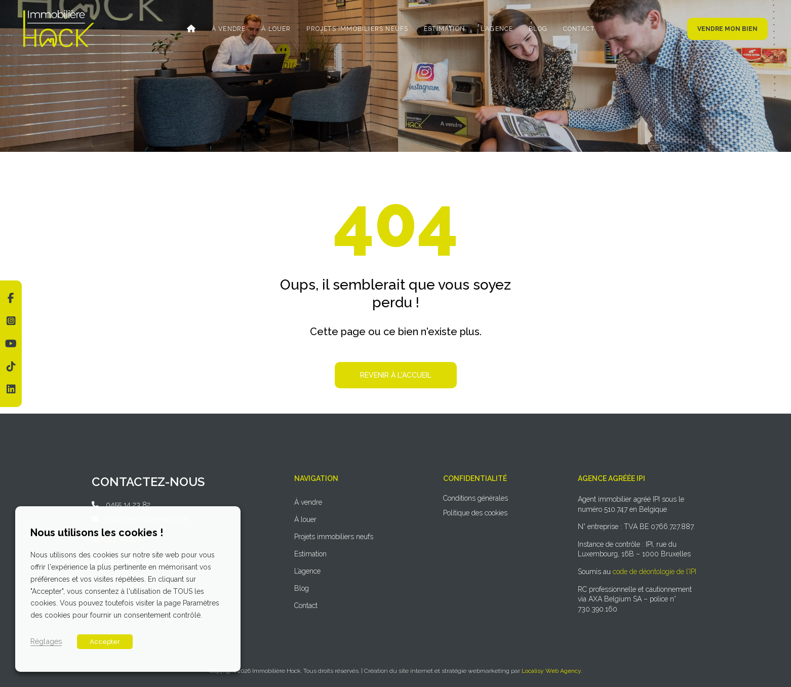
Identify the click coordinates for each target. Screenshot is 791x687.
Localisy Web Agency (551, 670)
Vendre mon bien (727, 28)
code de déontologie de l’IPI (654, 572)
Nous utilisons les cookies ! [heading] (96, 533)
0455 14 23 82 (128, 505)
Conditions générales (475, 498)
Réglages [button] (46, 641)
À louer (277, 29)
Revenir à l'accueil (395, 375)
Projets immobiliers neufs (358, 29)
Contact (575, 29)
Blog (536, 29)
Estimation (443, 29)
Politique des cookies (475, 513)
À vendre (231, 29)
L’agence (495, 29)
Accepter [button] (105, 641)
